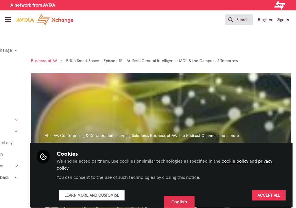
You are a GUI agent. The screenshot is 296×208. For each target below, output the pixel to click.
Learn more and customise (139, 193)
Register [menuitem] (265, 20)
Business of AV (92, 61)
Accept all (269, 193)
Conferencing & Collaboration (134, 136)
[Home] (44, 20)
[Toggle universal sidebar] (8, 20)
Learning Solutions (179, 136)
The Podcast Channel (245, 136)
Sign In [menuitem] (283, 20)
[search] (239, 19)
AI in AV (99, 136)
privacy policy (139, 165)
